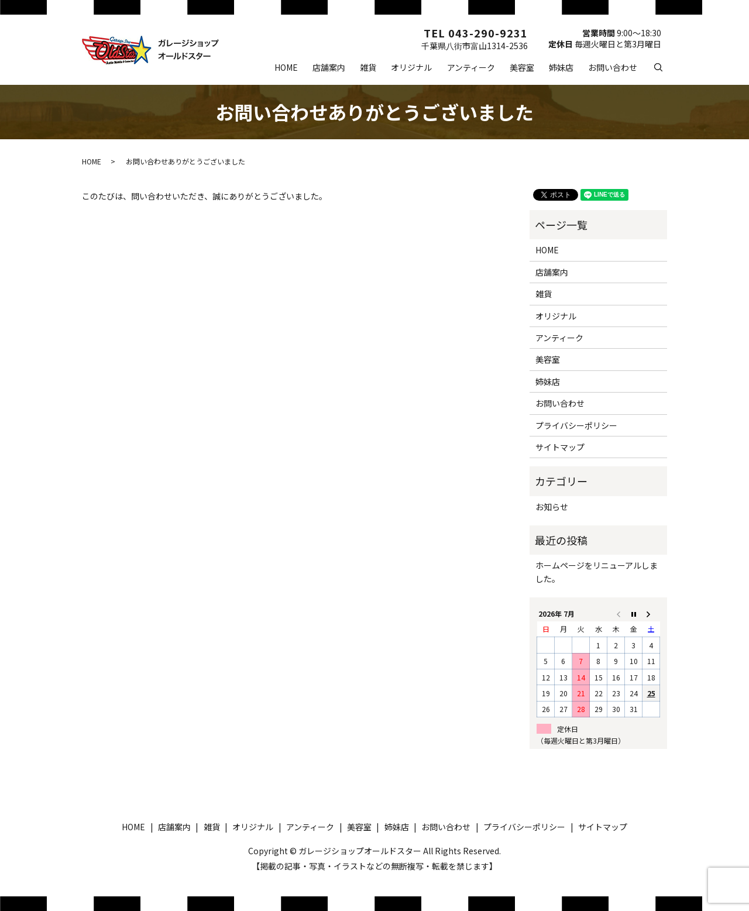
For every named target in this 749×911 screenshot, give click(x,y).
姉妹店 (561, 67)
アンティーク (471, 67)
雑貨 (368, 67)
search (666, 67)
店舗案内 (328, 67)
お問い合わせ (612, 67)
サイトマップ (560, 447)
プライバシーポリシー (576, 425)
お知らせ (551, 507)
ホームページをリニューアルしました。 (596, 571)
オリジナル (411, 67)
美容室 (522, 67)
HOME (286, 67)
